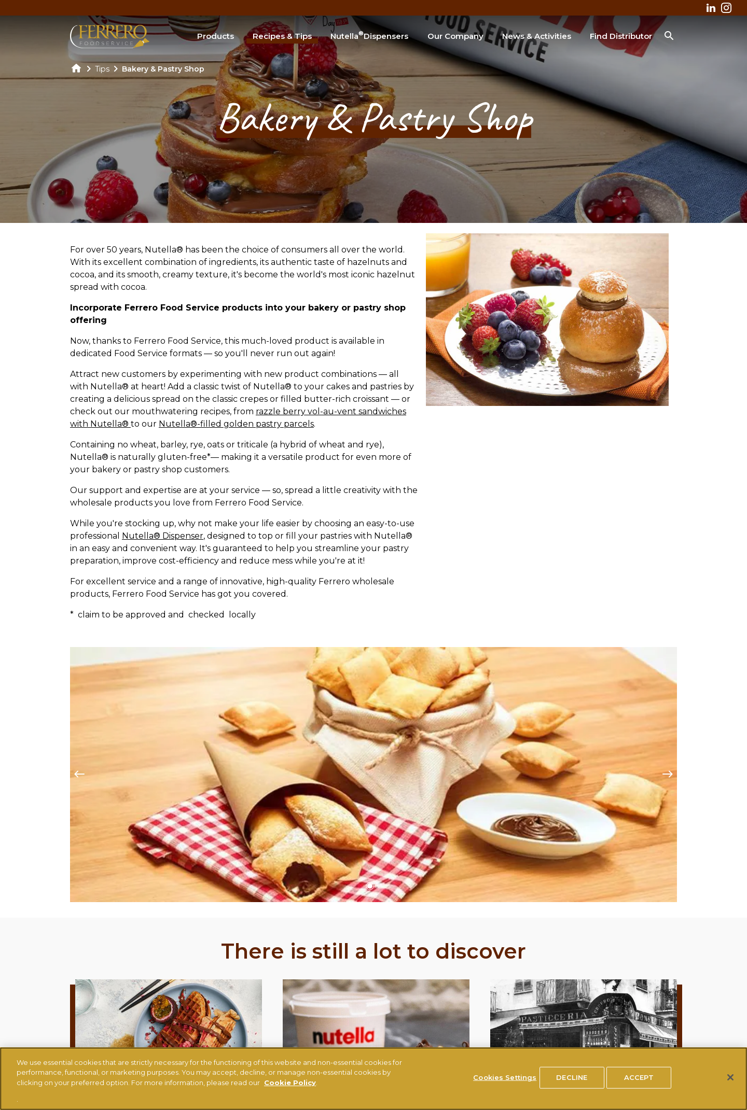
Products (215, 36)
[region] (373, 1078)
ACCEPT (639, 1077)
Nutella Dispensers (369, 35)
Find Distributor (621, 36)
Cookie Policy (290, 1082)
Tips (102, 69)
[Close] (730, 1077)
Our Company (455, 36)
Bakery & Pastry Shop (163, 69)
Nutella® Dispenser (162, 536)
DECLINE (571, 1077)
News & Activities (536, 36)
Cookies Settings (504, 1077)
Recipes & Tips (282, 36)
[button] (369, 886)
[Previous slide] (79, 774)
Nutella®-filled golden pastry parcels (236, 424)
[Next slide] (667, 774)
